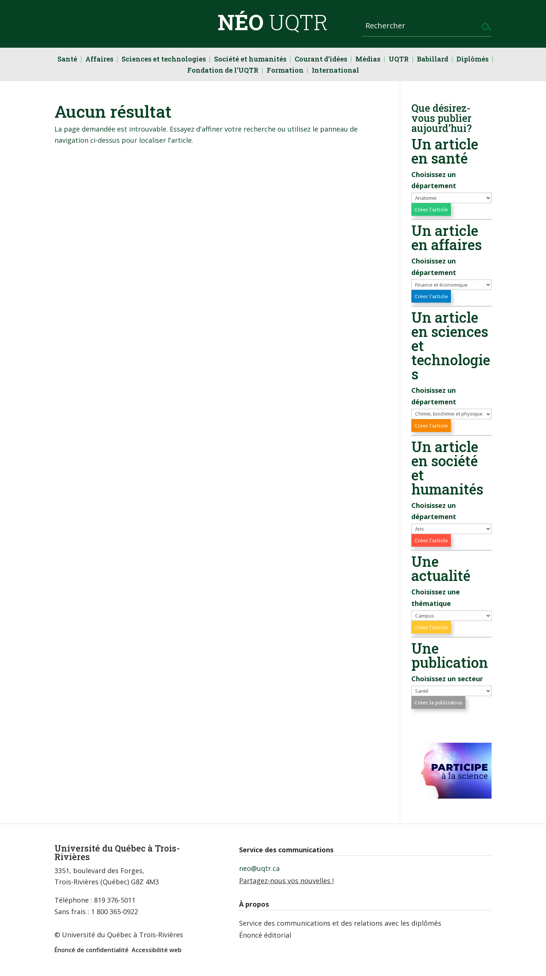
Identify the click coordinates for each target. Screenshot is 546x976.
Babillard (432, 59)
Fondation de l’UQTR (222, 71)
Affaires (99, 59)
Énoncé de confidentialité (91, 950)
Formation (285, 71)
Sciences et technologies (164, 59)
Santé (67, 59)
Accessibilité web (157, 950)
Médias (367, 59)
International (335, 71)
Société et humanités (250, 59)
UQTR (399, 59)
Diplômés (472, 59)
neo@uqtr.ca (259, 868)
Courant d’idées (321, 59)
